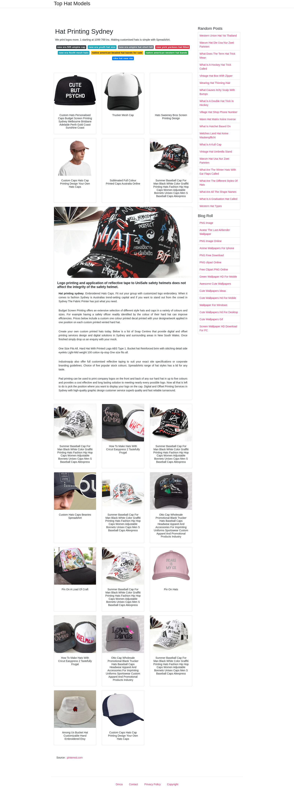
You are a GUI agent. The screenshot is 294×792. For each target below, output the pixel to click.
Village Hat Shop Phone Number (218, 112)
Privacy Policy (152, 784)
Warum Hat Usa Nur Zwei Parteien (214, 160)
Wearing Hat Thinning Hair (215, 82)
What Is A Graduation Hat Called (218, 198)
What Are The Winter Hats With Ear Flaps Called (218, 171)
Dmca (119, 784)
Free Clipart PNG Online (214, 269)
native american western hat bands (166, 52)
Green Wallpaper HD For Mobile (218, 276)
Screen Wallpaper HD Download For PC (218, 328)
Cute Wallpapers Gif (211, 319)
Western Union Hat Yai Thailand (218, 35)
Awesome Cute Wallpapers (215, 283)
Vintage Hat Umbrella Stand (216, 151)
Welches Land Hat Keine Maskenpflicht (214, 135)
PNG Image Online (211, 241)
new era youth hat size (102, 47)
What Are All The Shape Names (218, 191)
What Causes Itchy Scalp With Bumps (217, 92)
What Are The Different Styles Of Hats (219, 182)
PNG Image (206, 222)
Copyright (172, 784)
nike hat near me (123, 58)
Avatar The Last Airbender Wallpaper (215, 232)
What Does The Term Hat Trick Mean (217, 55)
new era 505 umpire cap (71, 47)
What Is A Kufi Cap (210, 144)
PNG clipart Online (210, 262)
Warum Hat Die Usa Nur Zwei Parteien (217, 44)
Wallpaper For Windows (213, 305)
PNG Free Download (212, 255)
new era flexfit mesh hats (73, 52)
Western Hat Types (211, 206)
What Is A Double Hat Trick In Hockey (217, 103)
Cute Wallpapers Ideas (213, 290)
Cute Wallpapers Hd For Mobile (218, 297)
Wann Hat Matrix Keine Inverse (218, 119)
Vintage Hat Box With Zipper (216, 75)
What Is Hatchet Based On (215, 126)
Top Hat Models (72, 3)
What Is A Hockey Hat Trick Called (215, 66)
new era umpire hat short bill (136, 47)
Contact (133, 784)
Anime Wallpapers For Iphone (217, 248)
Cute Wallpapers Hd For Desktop (219, 312)
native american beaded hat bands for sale (117, 52)
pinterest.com (75, 757)
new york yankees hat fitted (172, 47)
